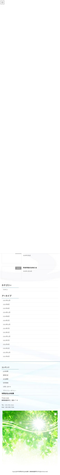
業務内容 (5, 375)
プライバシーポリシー (9, 390)
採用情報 (5, 383)
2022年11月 (6, 336)
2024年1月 (6, 320)
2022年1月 (6, 348)
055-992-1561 (9, 405)
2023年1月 (6, 332)
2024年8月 (6, 316)
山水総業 (5, 371)
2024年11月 (6, 312)
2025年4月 (6, 308)
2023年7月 (6, 328)
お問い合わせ (7, 387)
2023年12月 (6, 324)
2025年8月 (6, 304)
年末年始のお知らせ (30, 268)
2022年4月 (6, 344)
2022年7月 (6, 340)
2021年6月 (6, 356)
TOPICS (5, 289)
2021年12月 (6, 352)
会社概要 (5, 379)
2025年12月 (6, 300)
